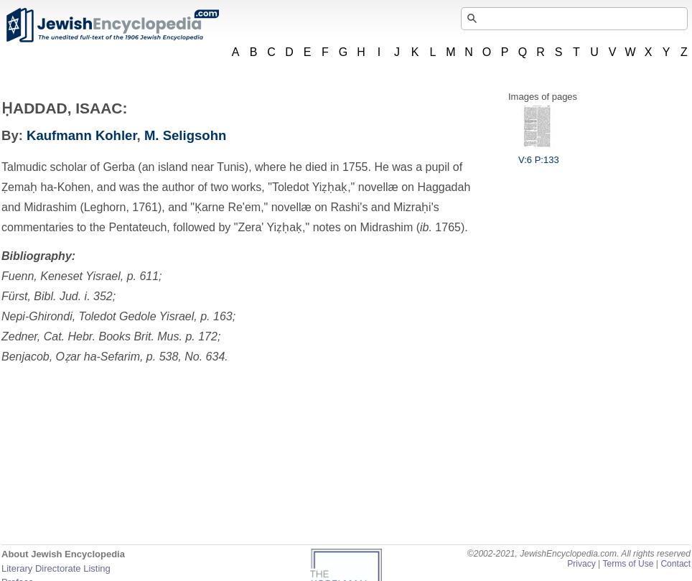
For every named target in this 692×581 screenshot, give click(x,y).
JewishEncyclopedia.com (112, 25)
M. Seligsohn (185, 135)
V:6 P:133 (538, 154)
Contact (675, 564)
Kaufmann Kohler (82, 135)
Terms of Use (627, 564)
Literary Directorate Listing (56, 568)
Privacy (581, 564)
